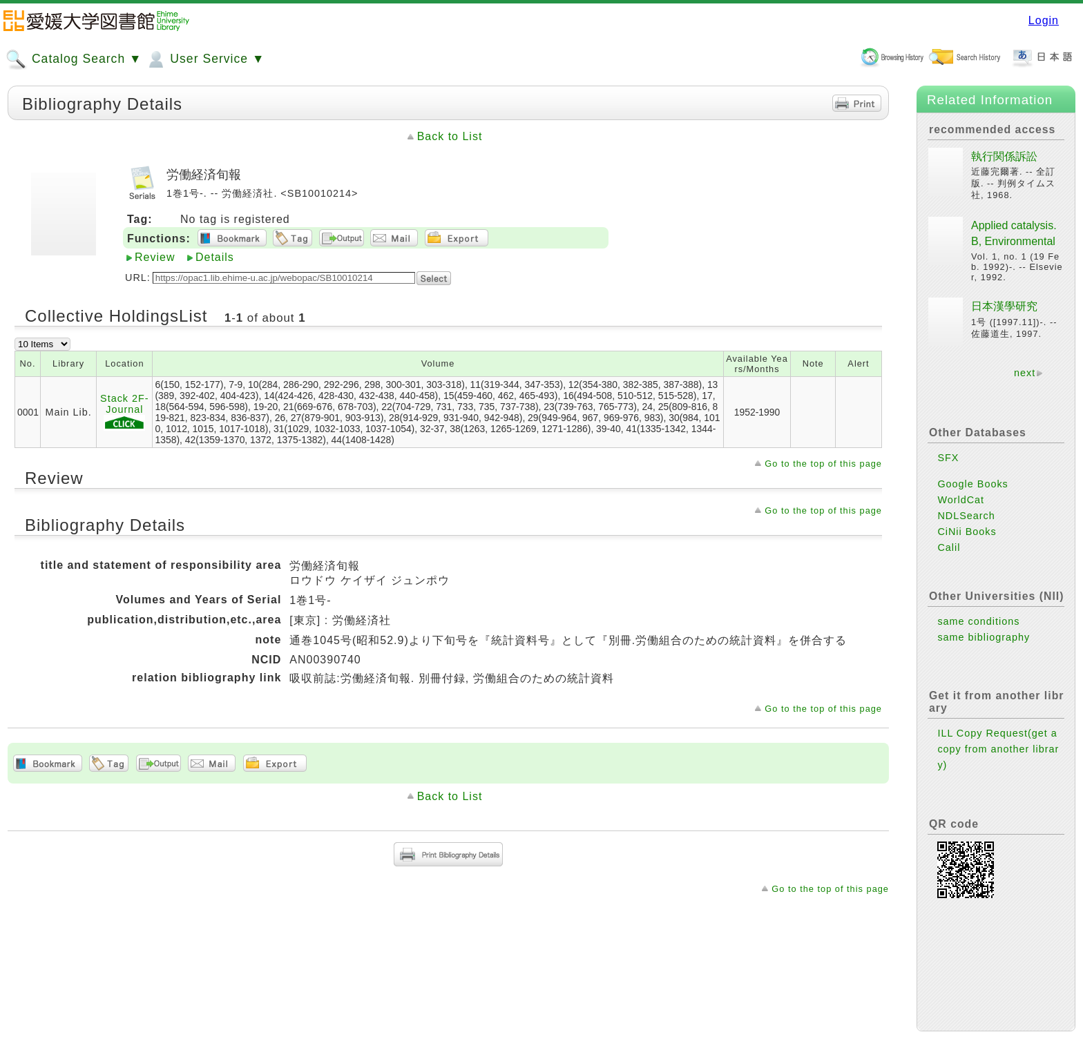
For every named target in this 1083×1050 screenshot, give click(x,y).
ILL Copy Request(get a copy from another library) (998, 749)
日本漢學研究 (1004, 306)
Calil (948, 547)
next (1024, 372)
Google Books (972, 483)
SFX (948, 457)
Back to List (450, 136)
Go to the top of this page (823, 463)
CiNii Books (966, 531)
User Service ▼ (205, 59)
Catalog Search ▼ (74, 59)
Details (214, 257)
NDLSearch (966, 515)
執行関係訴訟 (1004, 156)
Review (155, 257)
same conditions (978, 621)
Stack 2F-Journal (124, 412)
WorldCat (960, 499)
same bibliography (983, 637)
